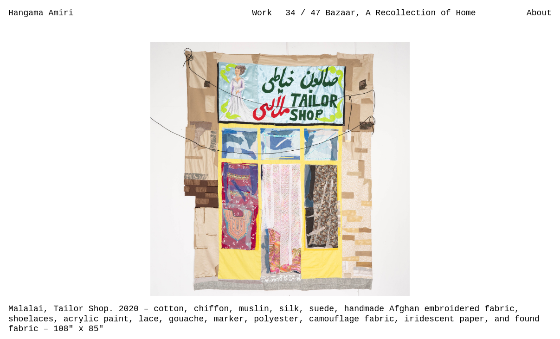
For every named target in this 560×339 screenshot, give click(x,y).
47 (317, 13)
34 (292, 13)
